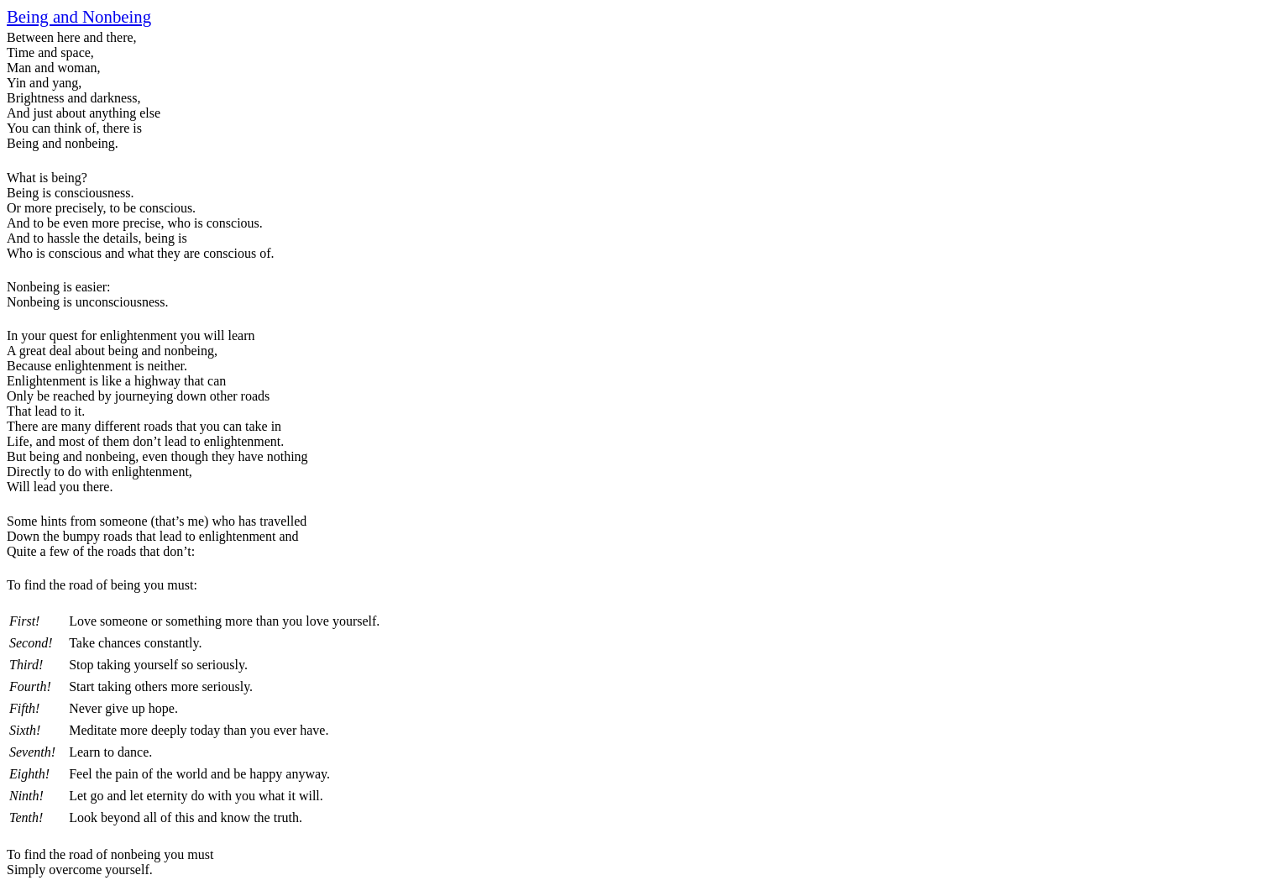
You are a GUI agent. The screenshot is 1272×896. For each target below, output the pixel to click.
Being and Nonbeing (79, 16)
